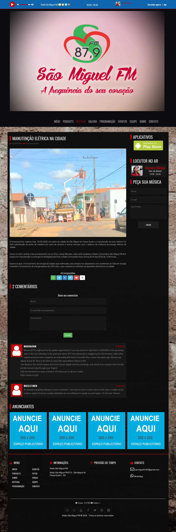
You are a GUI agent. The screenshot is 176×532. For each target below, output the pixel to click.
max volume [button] (32, 4)
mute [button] (18, 4)
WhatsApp (138, 476)
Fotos (34, 473)
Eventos (122, 121)
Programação (107, 121)
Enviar (68, 335)
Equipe (133, 121)
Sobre (143, 121)
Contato (153, 121)
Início (57, 121)
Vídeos (35, 477)
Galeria (92, 121)
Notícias (81, 121)
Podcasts (68, 121)
